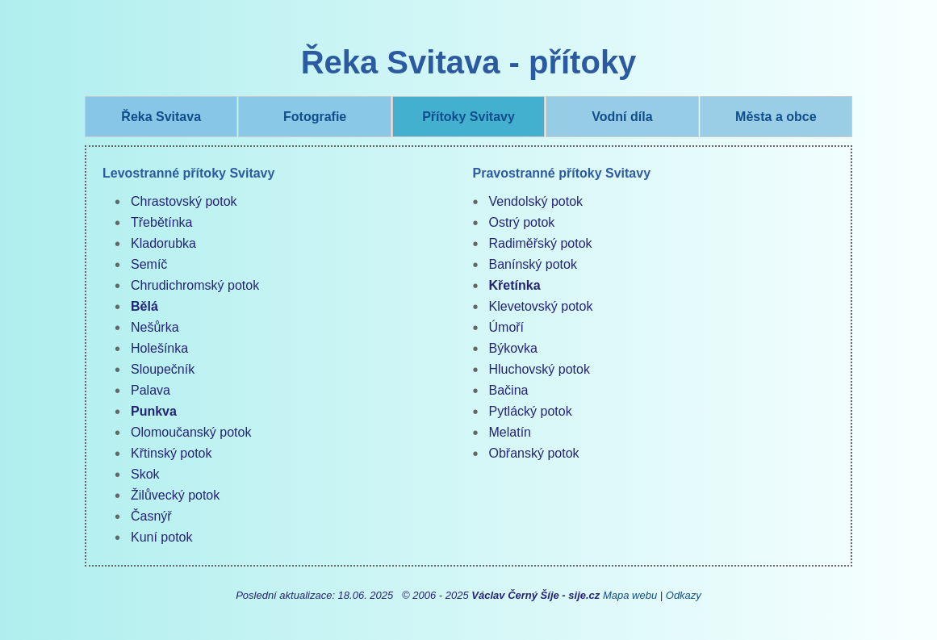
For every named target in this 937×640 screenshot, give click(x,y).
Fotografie (314, 116)
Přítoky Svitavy (468, 116)
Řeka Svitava (161, 116)
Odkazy (683, 595)
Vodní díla (622, 116)
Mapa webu (630, 595)
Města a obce (775, 116)
